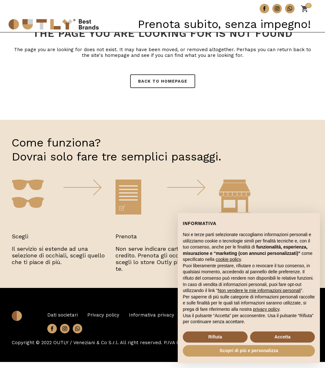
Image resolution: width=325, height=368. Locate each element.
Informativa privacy (151, 315)
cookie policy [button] (228, 259)
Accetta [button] (283, 336)
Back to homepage (162, 81)
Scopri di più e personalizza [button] (249, 350)
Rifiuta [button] (215, 336)
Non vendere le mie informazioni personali (259, 290)
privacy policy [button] (266, 309)
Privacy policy (103, 315)
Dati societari (62, 315)
